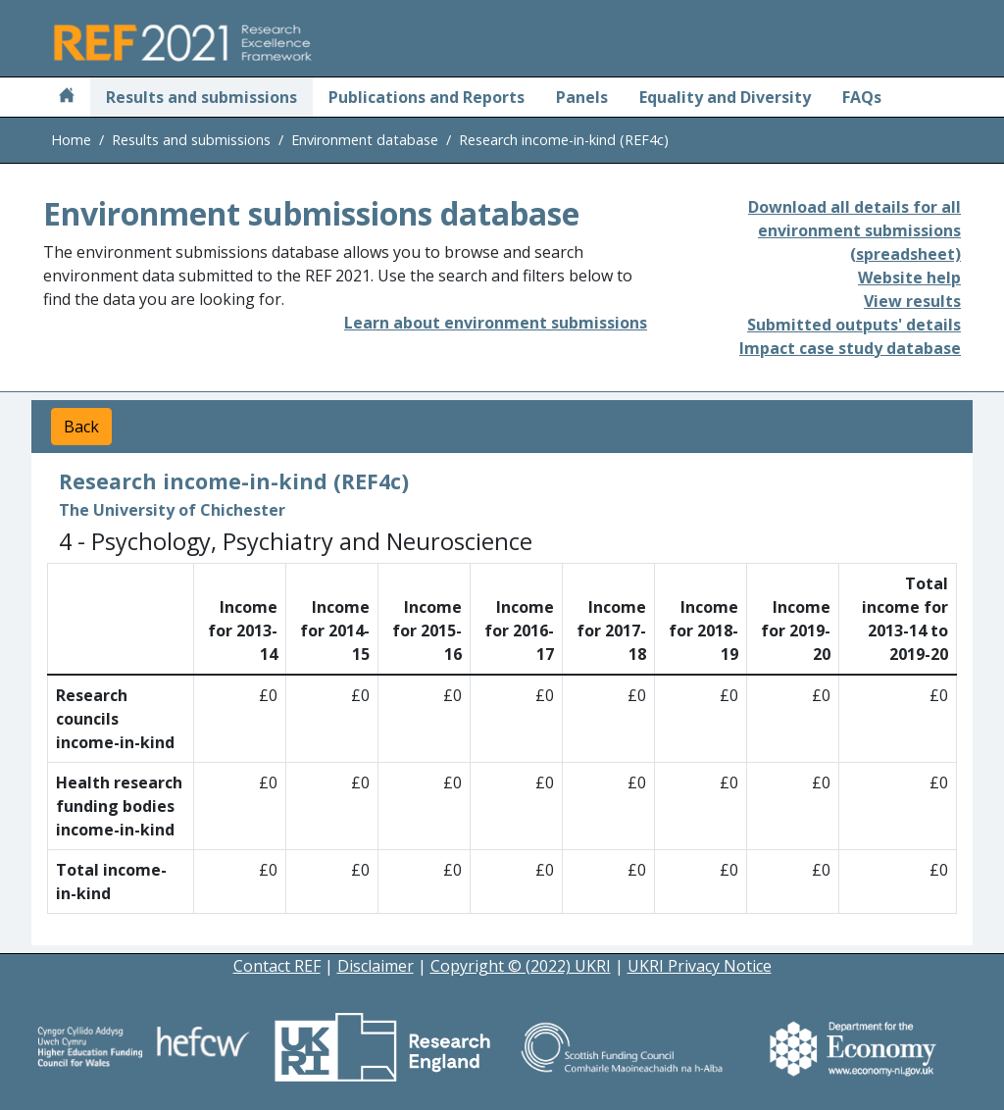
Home (71, 139)
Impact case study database (850, 348)
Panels (582, 97)
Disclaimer (375, 966)
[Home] (66, 97)
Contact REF (277, 966)
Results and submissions (201, 97)
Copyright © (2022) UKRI (520, 966)
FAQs (861, 97)
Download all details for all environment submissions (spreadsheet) (854, 230)
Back (81, 426)
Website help (909, 277)
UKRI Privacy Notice (700, 966)
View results (912, 301)
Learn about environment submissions (495, 322)
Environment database (364, 139)
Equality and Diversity (725, 97)
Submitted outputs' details (854, 324)
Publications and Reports (426, 97)
